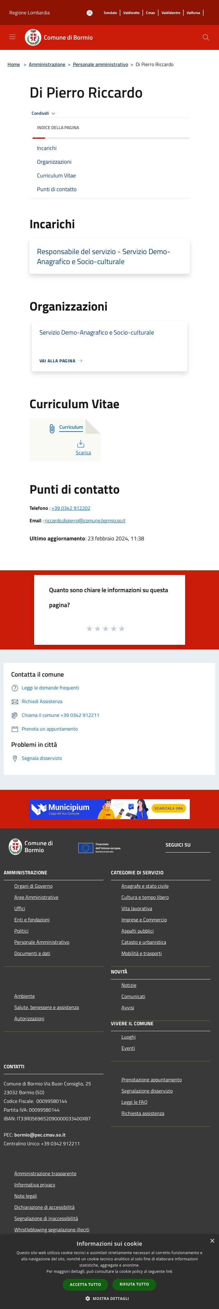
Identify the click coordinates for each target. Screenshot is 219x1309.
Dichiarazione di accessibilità (44, 1207)
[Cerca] (206, 37)
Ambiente (24, 996)
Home (13, 64)
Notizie (128, 985)
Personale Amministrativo (41, 942)
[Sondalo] (110, 13)
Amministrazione (47, 64)
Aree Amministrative (36, 897)
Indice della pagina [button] (58, 127)
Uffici (19, 908)
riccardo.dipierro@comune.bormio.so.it (85, 520)
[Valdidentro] (171, 13)
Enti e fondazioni (32, 919)
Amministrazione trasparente (45, 1173)
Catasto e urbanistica (143, 942)
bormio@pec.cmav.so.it (40, 1134)
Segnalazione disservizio (147, 1090)
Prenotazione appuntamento (151, 1079)
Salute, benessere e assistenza (46, 1007)
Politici (21, 931)
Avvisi (127, 1007)
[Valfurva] (193, 13)
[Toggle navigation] (12, 37)
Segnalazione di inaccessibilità (46, 1218)
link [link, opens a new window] (169, 1271)
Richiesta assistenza (142, 1113)
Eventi (128, 1048)
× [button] (212, 1241)
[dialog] (109, 1271)
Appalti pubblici (137, 931)
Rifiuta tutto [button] (134, 1284)
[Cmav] (150, 13)
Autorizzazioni (29, 1018)
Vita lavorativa (136, 908)
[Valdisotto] (131, 13)
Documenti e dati (32, 953)
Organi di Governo (33, 886)
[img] (179, 126)
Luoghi (128, 1037)
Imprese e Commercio (144, 919)
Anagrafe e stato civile (145, 886)
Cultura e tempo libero (145, 897)
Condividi (44, 113)
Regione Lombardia (29, 12)
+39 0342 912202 (71, 508)
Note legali (25, 1196)
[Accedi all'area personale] (89, 13)
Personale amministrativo (100, 64)
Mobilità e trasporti (141, 953)
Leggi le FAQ (134, 1102)
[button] (109, 1298)
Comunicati (133, 996)
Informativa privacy (34, 1184)
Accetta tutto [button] (85, 1284)
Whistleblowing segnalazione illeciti (51, 1229)
